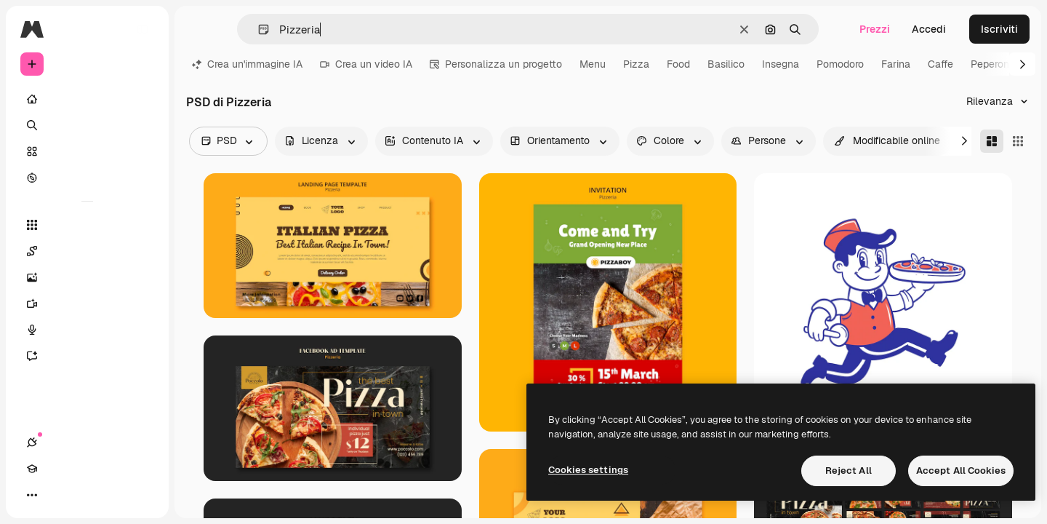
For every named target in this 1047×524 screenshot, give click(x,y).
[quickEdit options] (887, 141)
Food (678, 64)
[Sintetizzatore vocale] (87, 329)
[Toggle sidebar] (142, 29)
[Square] (1018, 141)
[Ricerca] (87, 125)
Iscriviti (999, 29)
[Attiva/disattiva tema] (84, 495)
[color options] (670, 141)
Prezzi (874, 29)
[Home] (87, 99)
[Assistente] (87, 356)
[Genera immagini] (87, 277)
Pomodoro (840, 64)
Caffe (940, 64)
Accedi (929, 29)
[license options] (321, 141)
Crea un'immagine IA (247, 64)
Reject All (848, 470)
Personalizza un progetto (496, 64)
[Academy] (58, 495)
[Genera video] (87, 303)
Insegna (780, 64)
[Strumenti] (87, 225)
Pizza (636, 64)
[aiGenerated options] (434, 141)
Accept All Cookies (961, 470)
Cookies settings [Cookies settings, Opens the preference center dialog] (588, 470)
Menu (592, 64)
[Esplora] (87, 177)
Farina (895, 64)
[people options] (768, 141)
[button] (258, 29)
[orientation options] (559, 141)
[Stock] (87, 151)
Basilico (726, 64)
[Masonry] (991, 141)
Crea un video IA (366, 64)
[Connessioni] (32, 495)
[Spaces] (87, 251)
